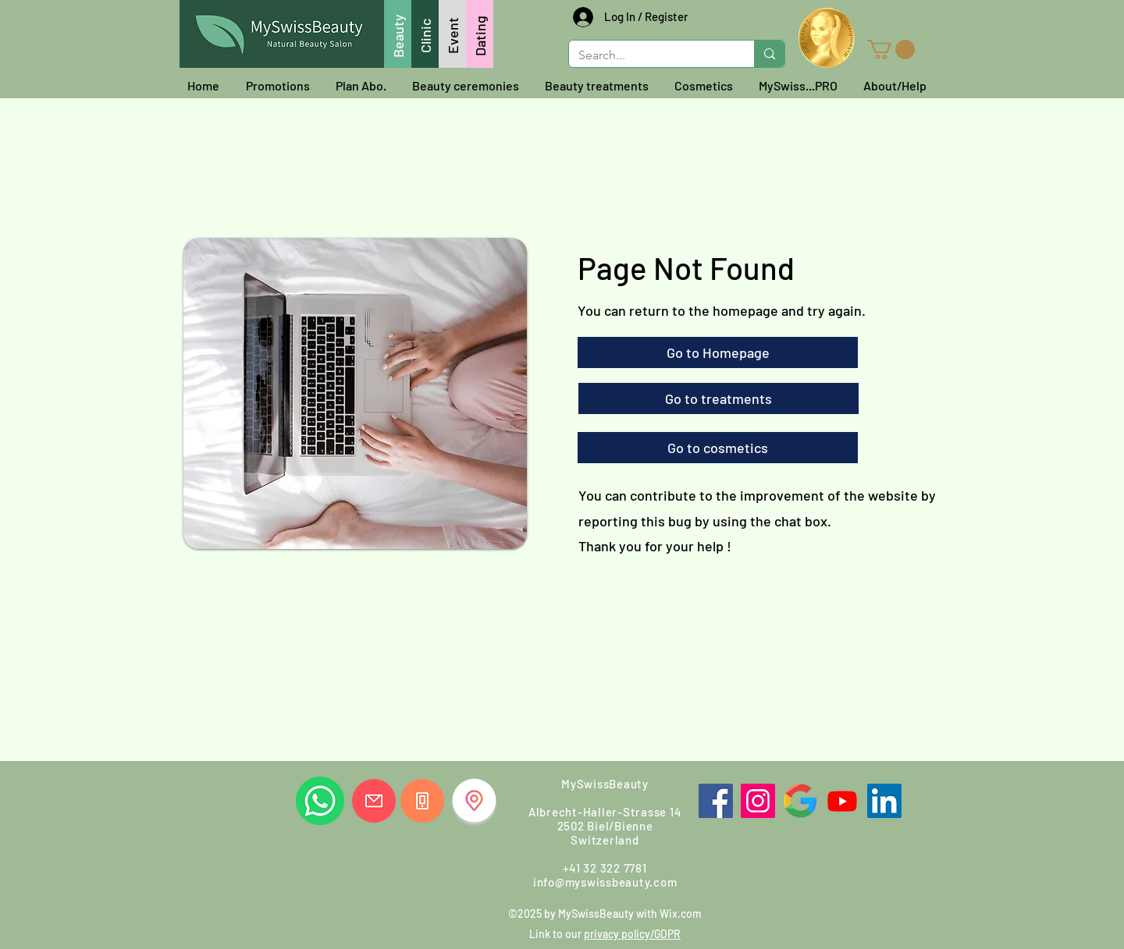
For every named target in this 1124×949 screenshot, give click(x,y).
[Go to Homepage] (718, 352)
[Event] (452, 34)
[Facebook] (716, 801)
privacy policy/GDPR (632, 933)
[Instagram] (758, 801)
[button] (891, 49)
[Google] (800, 801)
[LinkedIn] (884, 801)
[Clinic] (425, 34)
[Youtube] (842, 801)
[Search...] (649, 55)
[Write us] (374, 801)
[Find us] (474, 800)
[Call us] (422, 801)
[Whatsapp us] (320, 801)
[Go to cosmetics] (718, 447)
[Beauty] (397, 34)
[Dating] (479, 34)
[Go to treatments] (718, 398)
